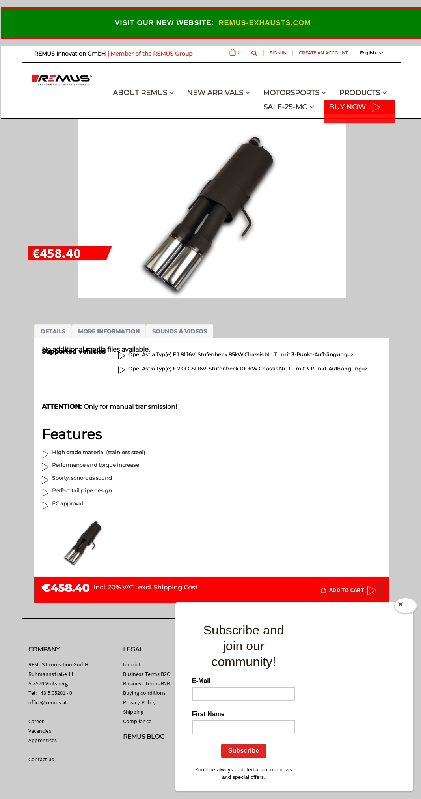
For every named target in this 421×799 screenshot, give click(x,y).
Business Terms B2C (146, 673)
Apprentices (42, 740)
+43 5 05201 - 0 (55, 692)
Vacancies (39, 730)
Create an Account (323, 53)
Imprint (132, 664)
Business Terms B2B (146, 683)
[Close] (405, 607)
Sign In (278, 53)
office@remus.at (47, 702)
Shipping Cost (175, 587)
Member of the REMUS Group (151, 53)
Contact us (41, 759)
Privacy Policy (139, 702)
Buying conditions (144, 692)
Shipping (133, 711)
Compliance (137, 721)
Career (36, 721)
